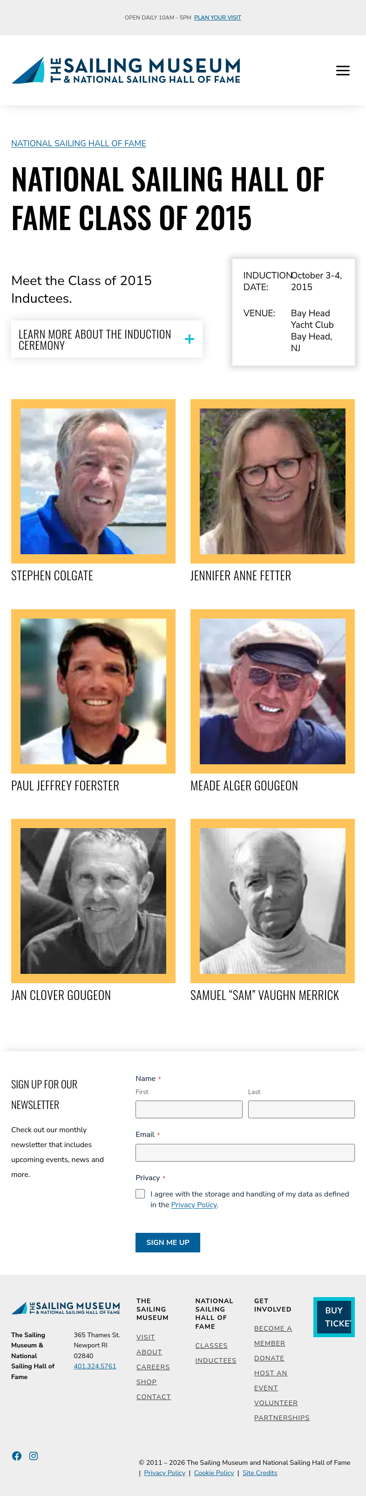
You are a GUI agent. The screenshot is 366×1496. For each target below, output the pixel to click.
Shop (146, 1382)
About (149, 1352)
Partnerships (282, 1418)
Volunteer (276, 1403)
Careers (153, 1367)
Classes (212, 1345)
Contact (153, 1397)
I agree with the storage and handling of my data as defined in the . (249, 1199)
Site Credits (260, 1472)
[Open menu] (343, 70)
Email (148, 1134)
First (142, 1092)
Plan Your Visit (217, 17)
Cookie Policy (214, 1472)
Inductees (216, 1360)
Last (254, 1092)
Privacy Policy (194, 1205)
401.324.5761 (94, 1366)
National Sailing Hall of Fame (78, 143)
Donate (269, 1358)
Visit (145, 1337)
